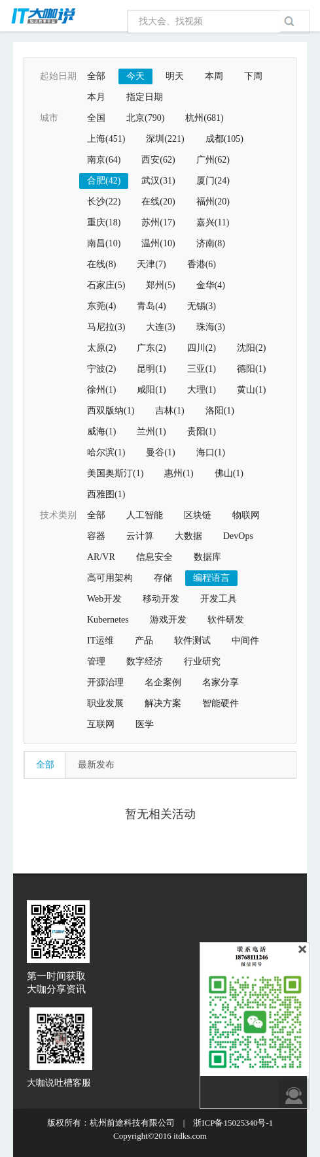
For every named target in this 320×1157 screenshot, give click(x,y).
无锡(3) (201, 306)
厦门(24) (213, 181)
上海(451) (106, 139)
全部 (96, 76)
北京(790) (145, 118)
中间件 (245, 640)
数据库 (207, 557)
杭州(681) (204, 118)
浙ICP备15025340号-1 (233, 1123)
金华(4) (210, 285)
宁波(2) (101, 369)
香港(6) (201, 264)
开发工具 (218, 599)
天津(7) (151, 264)
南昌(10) (103, 243)
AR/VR (101, 557)
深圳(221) (165, 139)
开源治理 (105, 682)
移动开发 (161, 599)
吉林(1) (169, 411)
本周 (214, 76)
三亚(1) (201, 369)
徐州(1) (101, 390)
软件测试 (192, 640)
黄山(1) (251, 390)
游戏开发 (168, 620)
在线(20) (158, 201)
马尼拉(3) (106, 327)
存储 (163, 578)
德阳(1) (251, 369)
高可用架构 (110, 578)
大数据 (188, 536)
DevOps (238, 536)
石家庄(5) (106, 285)
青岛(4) (151, 306)
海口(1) (210, 452)
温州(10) (158, 243)
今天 (135, 76)
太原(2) (101, 348)
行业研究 (202, 661)
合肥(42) (103, 181)
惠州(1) (178, 473)
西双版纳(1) (110, 411)
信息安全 (154, 557)
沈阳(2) (251, 348)
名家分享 (220, 682)
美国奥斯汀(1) (115, 473)
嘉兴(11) (213, 222)
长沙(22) (103, 201)
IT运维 (100, 640)
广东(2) (151, 348)
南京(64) (103, 160)
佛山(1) (229, 473)
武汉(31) (158, 181)
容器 (96, 536)
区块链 (197, 515)
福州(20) (213, 201)
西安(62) (158, 160)
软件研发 (225, 620)
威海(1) (101, 431)
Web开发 (104, 599)
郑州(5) (160, 285)
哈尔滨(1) (106, 452)
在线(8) (101, 264)
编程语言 (211, 578)
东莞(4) (101, 306)
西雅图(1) (106, 494)
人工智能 (144, 515)
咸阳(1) (151, 390)
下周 (253, 76)
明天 (175, 76)
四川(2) (201, 348)
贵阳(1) (201, 431)
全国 (96, 118)
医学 (144, 724)
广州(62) (213, 160)
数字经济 (144, 661)
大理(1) (201, 390)
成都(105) (224, 139)
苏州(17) (158, 222)
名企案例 (163, 682)
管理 (96, 661)
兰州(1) (151, 431)
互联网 (101, 724)
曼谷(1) (160, 452)
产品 (144, 640)
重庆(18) (103, 222)
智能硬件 (220, 703)
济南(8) (210, 243)
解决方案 (163, 703)
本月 (96, 97)
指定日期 (144, 97)
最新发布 (96, 765)
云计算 (140, 536)
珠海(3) (210, 327)
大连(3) (160, 327)
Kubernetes (108, 620)
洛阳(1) (219, 411)
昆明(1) (151, 369)
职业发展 (105, 703)
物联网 (246, 515)
